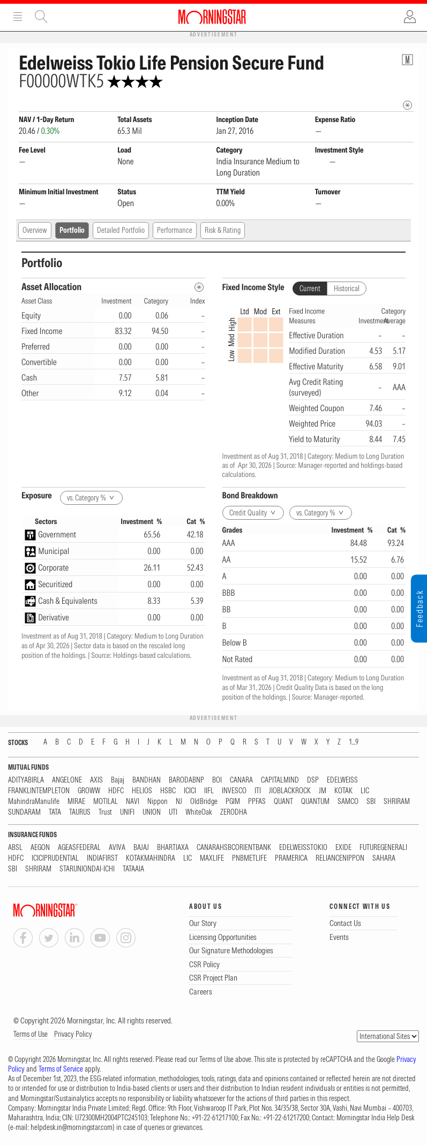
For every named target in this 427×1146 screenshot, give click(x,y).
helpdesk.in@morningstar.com (72, 1127)
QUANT (283, 802)
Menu (17, 16)
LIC (365, 791)
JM (322, 791)
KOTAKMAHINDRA (150, 858)
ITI (257, 791)
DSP (313, 780)
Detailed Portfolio (121, 230)
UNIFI (127, 812)
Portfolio (72, 230)
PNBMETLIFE (249, 858)
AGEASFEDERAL (79, 848)
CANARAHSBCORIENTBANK (234, 848)
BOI (217, 780)
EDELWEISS (342, 780)
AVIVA (117, 848)
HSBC (168, 791)
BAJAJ (141, 848)
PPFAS (257, 802)
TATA (55, 812)
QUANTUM (315, 802)
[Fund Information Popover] (407, 60)
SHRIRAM (397, 802)
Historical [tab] (346, 288)
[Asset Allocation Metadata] (199, 287)
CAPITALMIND (280, 780)
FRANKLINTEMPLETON (39, 791)
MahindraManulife (33, 802)
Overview (35, 230)
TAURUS (80, 812)
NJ (179, 802)
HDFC (116, 791)
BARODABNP (186, 780)
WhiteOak (198, 812)
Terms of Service (61, 1069)
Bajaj (117, 780)
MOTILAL (105, 802)
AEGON (40, 848)
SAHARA (383, 858)
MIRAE (76, 802)
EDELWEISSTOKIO (303, 848)
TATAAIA (133, 869)
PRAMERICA (291, 858)
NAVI (132, 802)
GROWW (89, 791)
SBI (371, 802)
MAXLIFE (212, 858)
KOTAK (343, 791)
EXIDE (343, 848)
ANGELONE (67, 780)
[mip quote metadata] (407, 105)
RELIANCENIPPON (340, 858)
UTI (173, 812)
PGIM (233, 802)
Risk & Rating (223, 230)
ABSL (15, 848)
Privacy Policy (73, 1034)
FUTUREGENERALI (383, 848)
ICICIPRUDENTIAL (55, 858)
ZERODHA (233, 812)
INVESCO (234, 791)
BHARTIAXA (173, 848)
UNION (152, 812)
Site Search (41, 16)
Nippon (157, 802)
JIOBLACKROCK (290, 791)
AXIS (96, 780)
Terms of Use (30, 1034)
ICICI (190, 791)
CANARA (241, 780)
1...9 (353, 742)
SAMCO (348, 802)
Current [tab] (309, 288)
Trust (105, 812)
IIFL (209, 791)
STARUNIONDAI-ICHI (87, 869)
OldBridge (204, 802)
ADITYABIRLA (26, 780)
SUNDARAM (24, 812)
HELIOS (142, 791)
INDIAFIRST (102, 858)
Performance (174, 230)
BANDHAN (146, 780)
